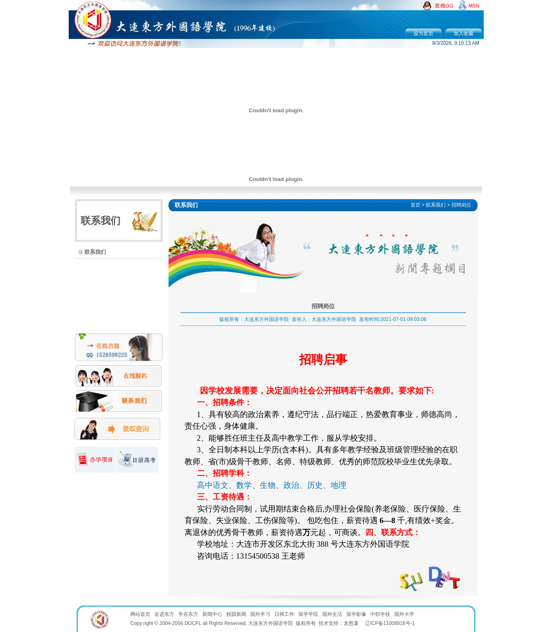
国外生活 (332, 614)
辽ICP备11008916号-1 (390, 623)
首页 (415, 205)
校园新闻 (236, 614)
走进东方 (164, 614)
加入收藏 (463, 33)
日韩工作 (284, 614)
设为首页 (423, 33)
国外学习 (260, 614)
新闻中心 (212, 614)
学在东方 (188, 614)
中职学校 (380, 614)
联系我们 (95, 252)
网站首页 (140, 614)
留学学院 (308, 614)
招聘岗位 (461, 205)
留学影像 (356, 614)
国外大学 (404, 614)
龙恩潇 (350, 623)
